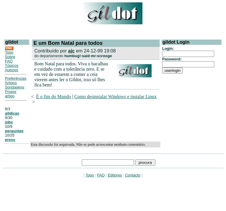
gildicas (12, 113)
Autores (11, 70)
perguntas (14, 131)
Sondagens (14, 87)
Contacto (132, 175)
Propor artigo (10, 93)
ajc (71, 50)
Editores (115, 175)
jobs (9, 122)
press (10, 139)
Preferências (15, 78)
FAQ (9, 61)
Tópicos (12, 65)
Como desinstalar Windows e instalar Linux (115, 96)
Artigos (11, 83)
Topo (9, 52)
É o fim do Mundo (53, 96)
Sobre (10, 57)
